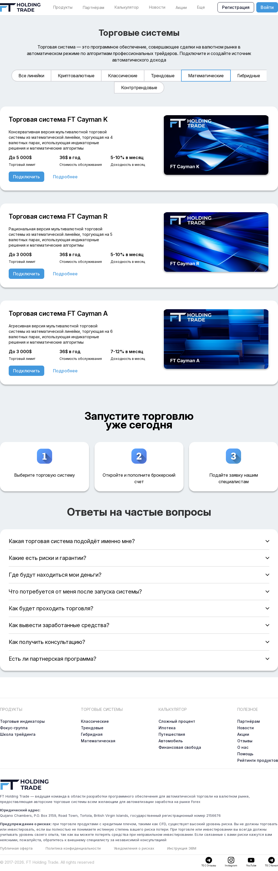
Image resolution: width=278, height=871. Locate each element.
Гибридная (92, 734)
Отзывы (244, 740)
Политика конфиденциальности (73, 848)
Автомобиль (171, 740)
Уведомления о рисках (134, 848)
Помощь (245, 753)
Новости (245, 727)
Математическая (98, 740)
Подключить (26, 176)
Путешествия (172, 734)
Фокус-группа (14, 727)
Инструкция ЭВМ (181, 848)
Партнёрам (93, 7)
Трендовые (92, 727)
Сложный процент (177, 721)
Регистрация (235, 7)
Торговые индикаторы (22, 721)
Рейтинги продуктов (257, 760)
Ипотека (167, 727)
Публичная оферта (16, 848)
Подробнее (65, 176)
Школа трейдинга (18, 734)
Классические (95, 721)
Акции (181, 7)
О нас (242, 747)
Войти (267, 7)
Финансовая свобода (180, 747)
